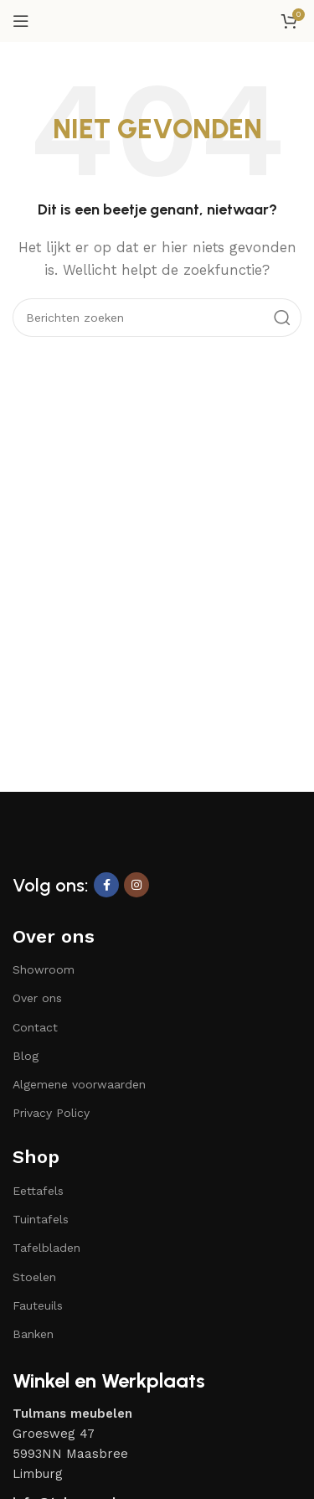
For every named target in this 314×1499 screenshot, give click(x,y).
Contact (35, 1027)
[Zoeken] (157, 317)
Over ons (54, 936)
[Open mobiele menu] (21, 21)
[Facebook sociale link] (106, 884)
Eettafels (38, 1190)
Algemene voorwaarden (79, 1084)
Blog (26, 1055)
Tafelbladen (46, 1247)
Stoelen (34, 1277)
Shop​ (36, 1156)
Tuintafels (41, 1219)
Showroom (44, 969)
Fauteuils (38, 1305)
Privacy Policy (51, 1112)
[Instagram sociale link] (136, 884)
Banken (33, 1334)
